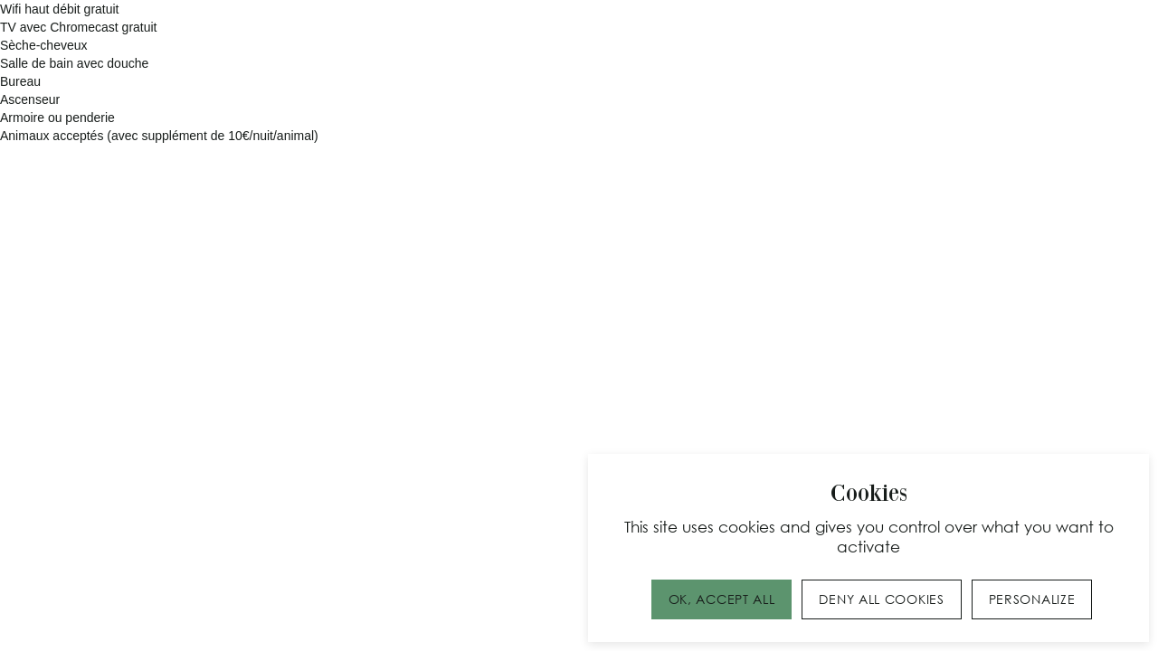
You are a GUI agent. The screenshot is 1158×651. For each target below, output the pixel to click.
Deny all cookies (881, 599)
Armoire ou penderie (57, 117)
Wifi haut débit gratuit (59, 9)
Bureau (20, 81)
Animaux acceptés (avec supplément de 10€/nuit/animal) (159, 135)
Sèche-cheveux (44, 45)
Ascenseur (30, 99)
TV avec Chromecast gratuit (78, 27)
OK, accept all (722, 599)
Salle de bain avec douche (74, 63)
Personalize (1032, 599)
